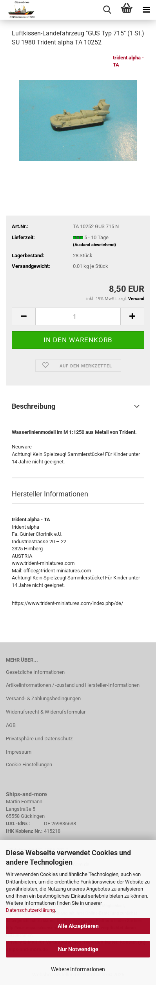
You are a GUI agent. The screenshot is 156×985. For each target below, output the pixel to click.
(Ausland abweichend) (94, 244)
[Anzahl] (78, 316)
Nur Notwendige (78, 949)
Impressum (18, 752)
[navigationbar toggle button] (146, 10)
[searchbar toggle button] (107, 10)
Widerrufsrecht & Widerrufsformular (45, 712)
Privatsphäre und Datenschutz (39, 739)
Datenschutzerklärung (30, 910)
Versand (136, 298)
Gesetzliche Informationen (35, 672)
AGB (11, 725)
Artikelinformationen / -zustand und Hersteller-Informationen (73, 685)
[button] (23, 316)
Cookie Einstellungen (29, 764)
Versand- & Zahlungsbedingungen (43, 698)
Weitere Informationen (78, 969)
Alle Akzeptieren (78, 926)
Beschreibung (33, 406)
